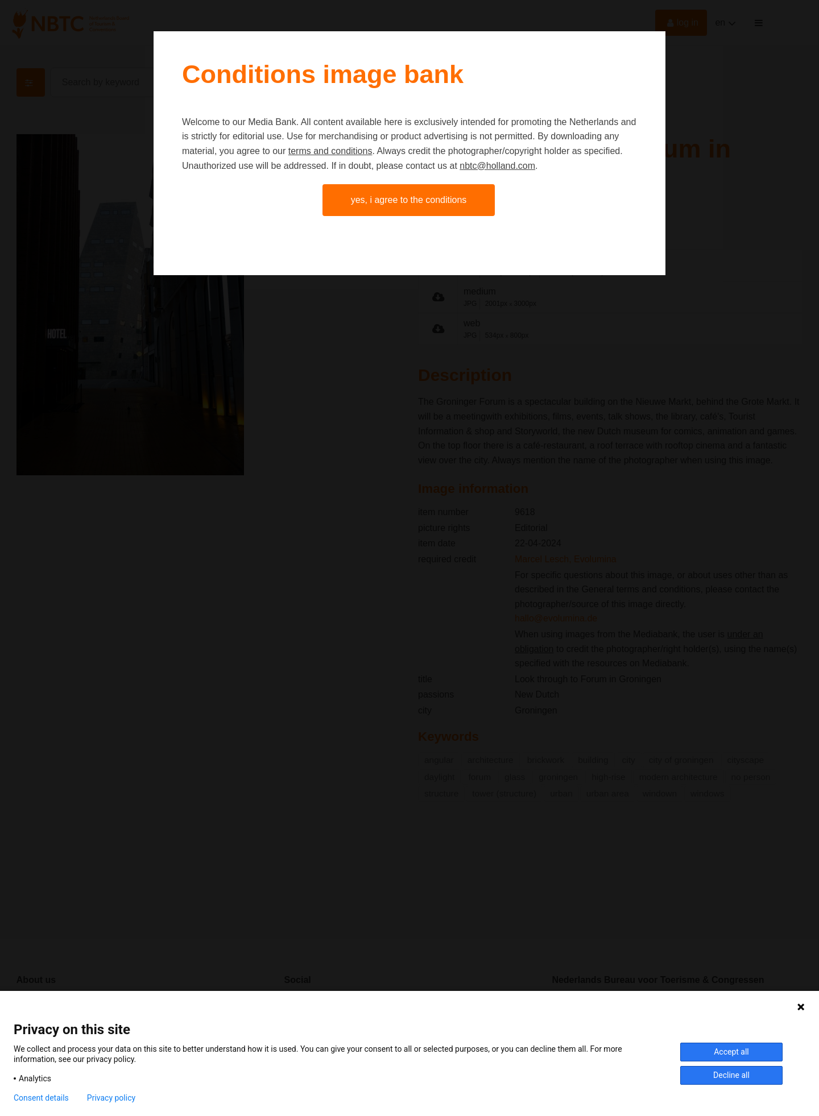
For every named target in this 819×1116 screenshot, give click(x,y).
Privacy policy (111, 1097)
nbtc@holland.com (497, 166)
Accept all (731, 1051)
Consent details (41, 1097)
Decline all (731, 1075)
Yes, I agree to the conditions (409, 200)
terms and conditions (330, 151)
